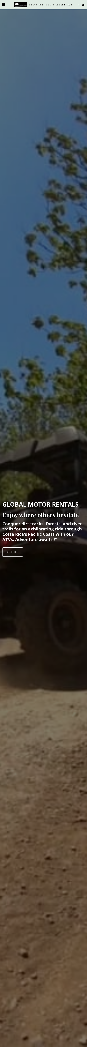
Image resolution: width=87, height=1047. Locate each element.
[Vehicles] (12, 552)
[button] (3, 4)
